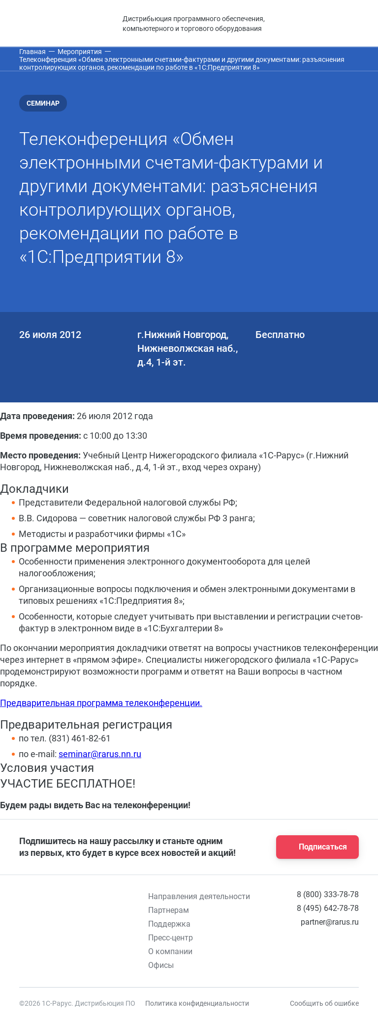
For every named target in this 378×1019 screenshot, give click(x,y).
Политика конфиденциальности (197, 1003)
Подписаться (314, 847)
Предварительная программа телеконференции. (101, 703)
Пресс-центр (170, 937)
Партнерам (168, 910)
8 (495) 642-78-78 (328, 908)
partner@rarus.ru (330, 922)
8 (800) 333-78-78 (328, 894)
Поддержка (169, 924)
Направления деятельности (199, 896)
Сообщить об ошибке (324, 1003)
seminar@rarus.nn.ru (100, 754)
